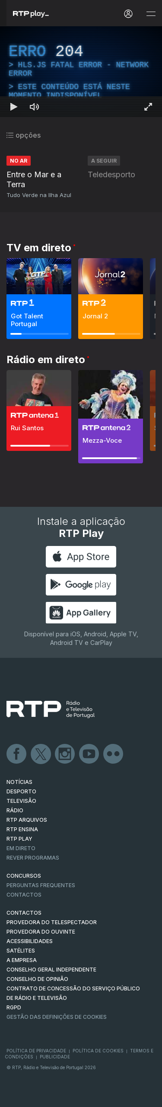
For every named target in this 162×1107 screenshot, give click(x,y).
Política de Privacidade (36, 1050)
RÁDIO (14, 810)
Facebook (16, 754)
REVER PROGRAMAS (32, 857)
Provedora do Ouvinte (40, 931)
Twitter (41, 754)
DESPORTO (21, 791)
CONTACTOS (23, 913)
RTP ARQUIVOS (26, 820)
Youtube (89, 754)
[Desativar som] (34, 106)
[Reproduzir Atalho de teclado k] (13, 106)
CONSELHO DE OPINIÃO (37, 979)
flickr (113, 754)
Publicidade (55, 1056)
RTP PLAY (19, 839)
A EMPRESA (21, 960)
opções (23, 135)
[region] (81, 71)
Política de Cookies (98, 1050)
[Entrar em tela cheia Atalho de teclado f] (148, 106)
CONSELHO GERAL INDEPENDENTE (51, 969)
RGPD (13, 1007)
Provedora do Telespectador (51, 922)
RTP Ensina (22, 829)
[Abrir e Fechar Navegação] (151, 14)
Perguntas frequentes (40, 885)
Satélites (20, 950)
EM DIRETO (20, 848)
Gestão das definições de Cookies (56, 1017)
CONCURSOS (23, 876)
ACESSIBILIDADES (29, 941)
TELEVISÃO (21, 801)
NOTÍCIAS (19, 782)
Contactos (23, 894)
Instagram (65, 754)
